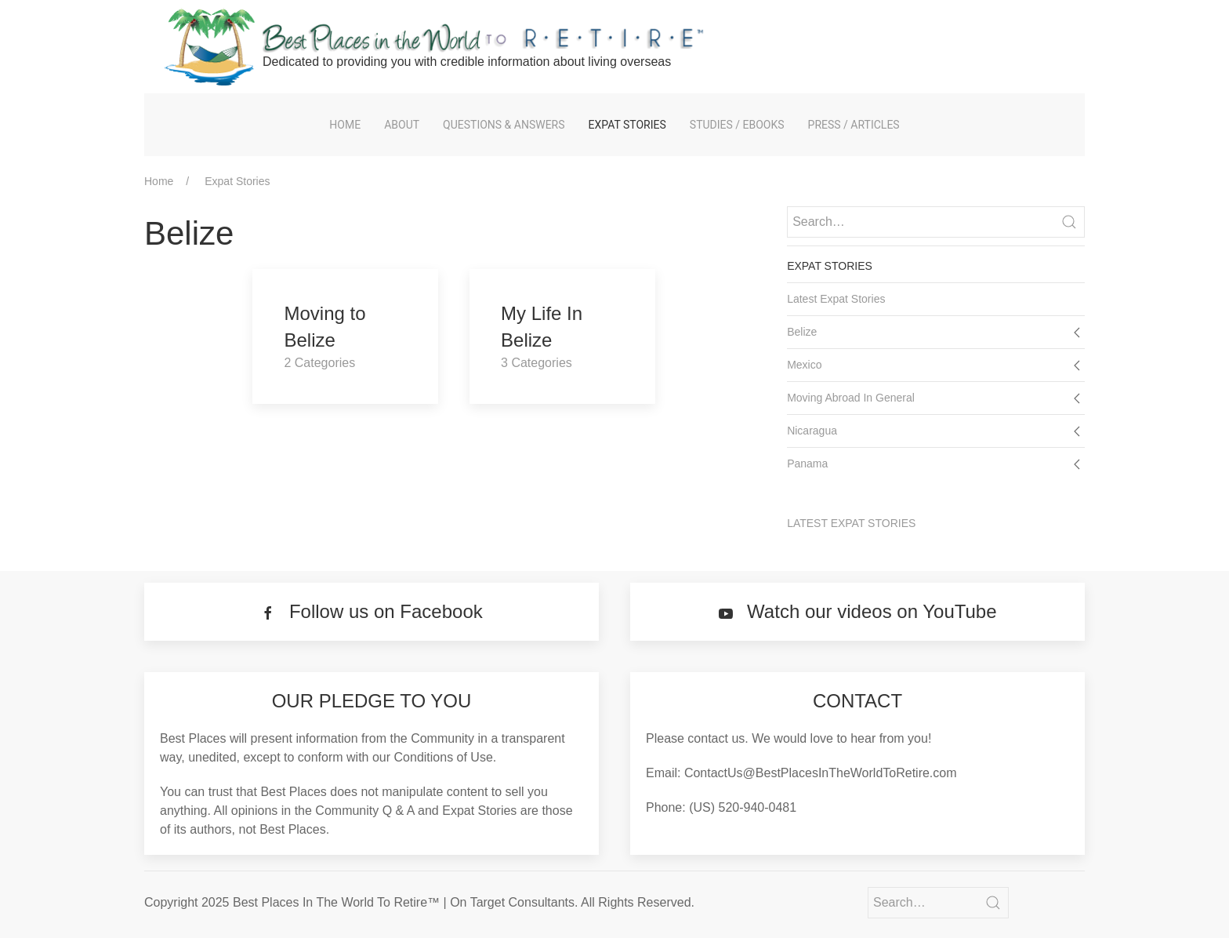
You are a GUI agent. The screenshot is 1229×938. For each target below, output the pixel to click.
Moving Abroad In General (851, 397)
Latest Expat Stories (836, 299)
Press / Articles (854, 124)
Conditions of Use (443, 757)
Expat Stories (627, 124)
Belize (802, 331)
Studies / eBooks (737, 124)
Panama (807, 463)
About (401, 124)
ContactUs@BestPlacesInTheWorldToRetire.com (820, 773)
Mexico (804, 364)
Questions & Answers (503, 124)
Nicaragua (812, 430)
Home (345, 124)
